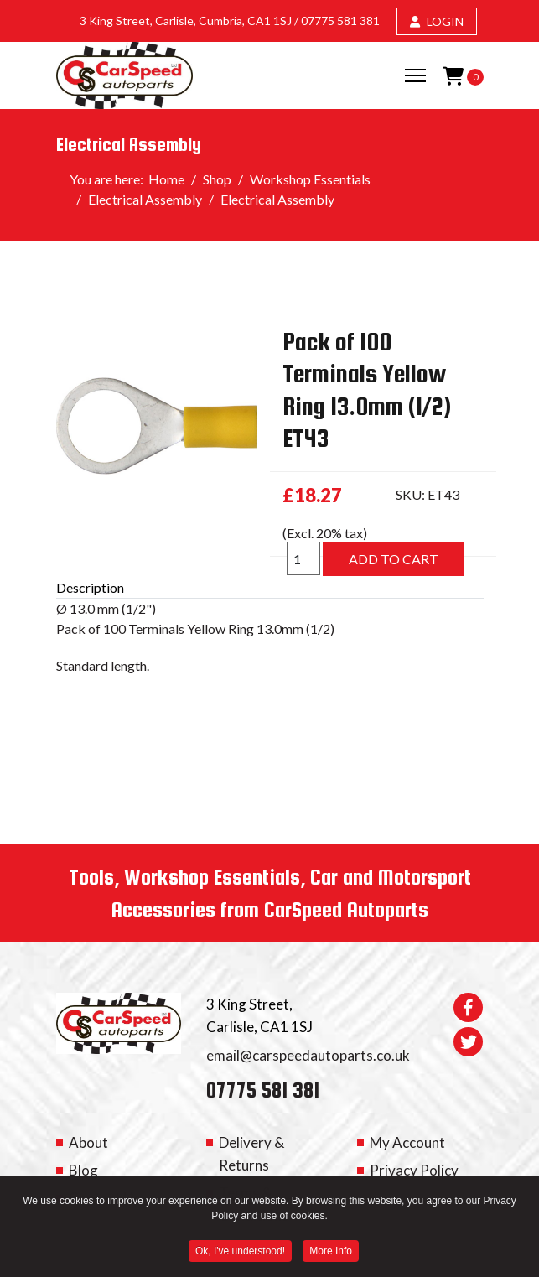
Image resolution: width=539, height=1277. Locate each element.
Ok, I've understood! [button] (240, 1253)
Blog (83, 1170)
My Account (407, 1142)
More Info (330, 1253)
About (88, 1142)
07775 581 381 (340, 20)
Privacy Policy (414, 1170)
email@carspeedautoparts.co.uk (308, 1055)
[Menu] (415, 75)
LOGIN (437, 21)
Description (90, 587)
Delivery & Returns (251, 1154)
